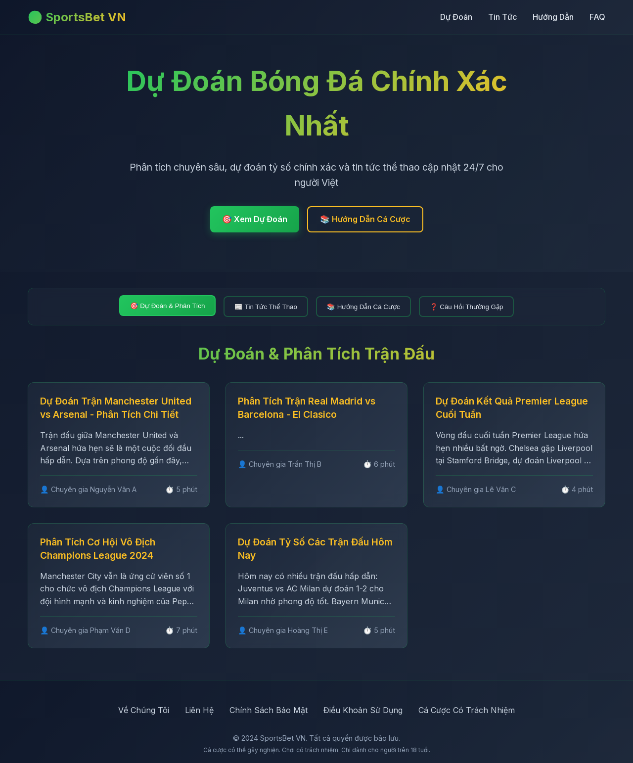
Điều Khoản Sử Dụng (363, 710)
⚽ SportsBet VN (77, 17)
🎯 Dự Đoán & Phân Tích (167, 306)
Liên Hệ (199, 710)
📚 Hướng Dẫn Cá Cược (365, 219)
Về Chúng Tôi (143, 710)
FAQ (597, 17)
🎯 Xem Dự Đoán (254, 219)
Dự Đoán (456, 17)
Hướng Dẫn (553, 17)
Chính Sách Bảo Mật (268, 710)
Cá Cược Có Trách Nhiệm (466, 710)
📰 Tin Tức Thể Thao (265, 307)
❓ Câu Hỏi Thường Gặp (466, 307)
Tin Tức (502, 17)
